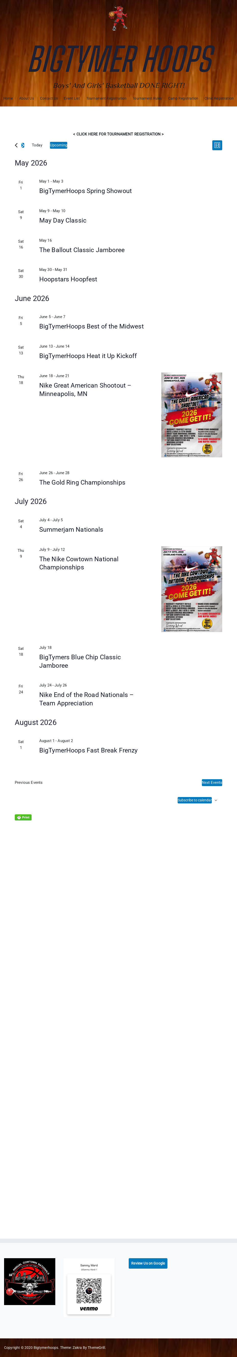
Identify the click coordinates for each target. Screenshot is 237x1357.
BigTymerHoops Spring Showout (85, 191)
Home (8, 98)
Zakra (77, 1348)
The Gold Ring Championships (82, 482)
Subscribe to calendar (195, 800)
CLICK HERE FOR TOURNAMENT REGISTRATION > (119, 134)
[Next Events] (22, 145)
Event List (72, 98)
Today (37, 145)
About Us (26, 98)
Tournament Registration (106, 98)
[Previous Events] (16, 145)
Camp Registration (183, 98)
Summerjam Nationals (71, 529)
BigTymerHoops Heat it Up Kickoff (88, 356)
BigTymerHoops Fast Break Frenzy (88, 750)
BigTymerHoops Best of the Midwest (91, 326)
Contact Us (49, 98)
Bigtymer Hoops (118, 59)
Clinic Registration (219, 98)
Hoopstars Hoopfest (68, 279)
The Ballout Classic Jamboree (82, 250)
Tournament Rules (147, 98)
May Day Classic (62, 220)
